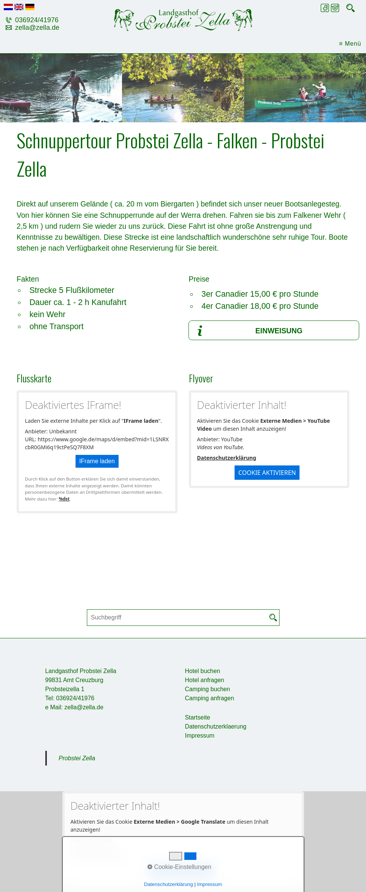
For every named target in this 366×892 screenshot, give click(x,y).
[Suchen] (273, 617)
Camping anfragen (209, 698)
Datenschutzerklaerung (216, 726)
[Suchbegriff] (183, 617)
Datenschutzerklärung (226, 457)
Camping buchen (207, 689)
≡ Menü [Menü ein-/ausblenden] (350, 43)
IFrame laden (97, 461)
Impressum (200, 735)
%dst (64, 499)
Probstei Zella (77, 758)
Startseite (197, 717)
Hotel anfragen (204, 680)
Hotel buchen (202, 671)
